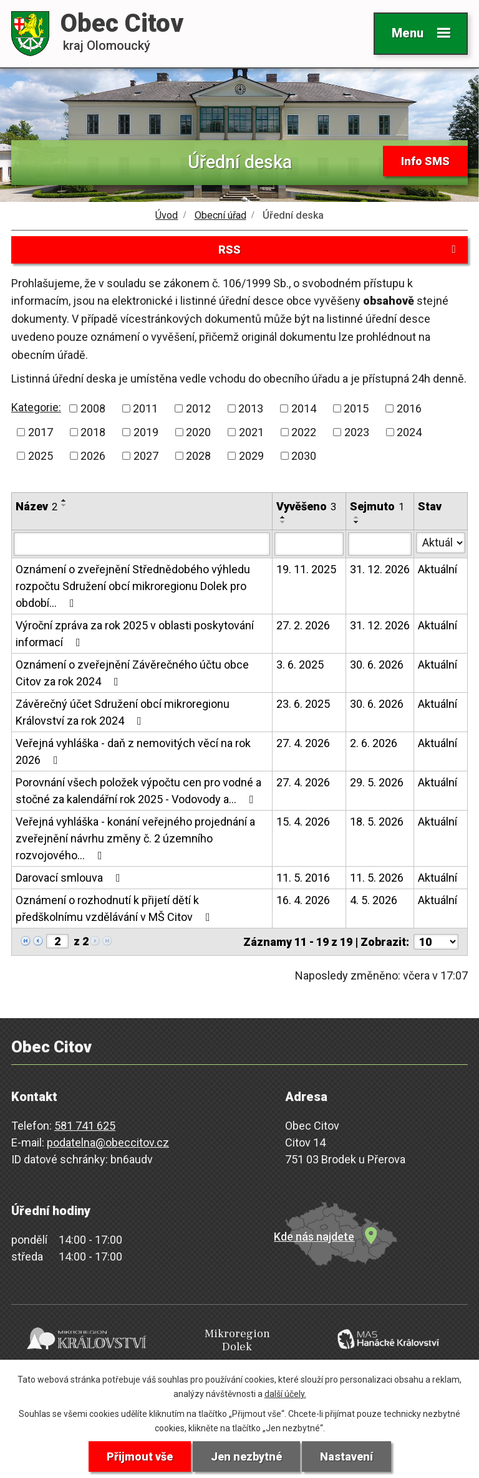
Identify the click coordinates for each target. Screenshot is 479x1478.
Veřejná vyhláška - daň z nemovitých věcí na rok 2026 (133, 751)
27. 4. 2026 (303, 743)
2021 (251, 432)
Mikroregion (237, 1340)
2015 (356, 408)
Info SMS (425, 161)
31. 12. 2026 (380, 569)
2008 (92, 408)
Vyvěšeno (306, 506)
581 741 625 (84, 1125)
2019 (145, 432)
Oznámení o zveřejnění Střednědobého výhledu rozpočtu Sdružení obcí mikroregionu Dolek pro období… (133, 586)
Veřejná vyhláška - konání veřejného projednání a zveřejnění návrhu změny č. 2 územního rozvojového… (135, 838)
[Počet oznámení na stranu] (436, 942)
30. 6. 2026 (377, 664)
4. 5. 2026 (373, 900)
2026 (92, 455)
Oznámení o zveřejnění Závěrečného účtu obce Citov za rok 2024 (132, 673)
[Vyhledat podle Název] (142, 544)
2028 (198, 455)
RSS (339, 249)
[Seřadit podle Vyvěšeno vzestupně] (283, 517)
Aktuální (437, 569)
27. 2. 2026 (303, 625)
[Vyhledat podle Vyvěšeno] (309, 544)
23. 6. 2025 (303, 703)
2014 (303, 408)
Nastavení (346, 1456)
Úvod (166, 215)
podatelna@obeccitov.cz (108, 1142)
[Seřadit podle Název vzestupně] (64, 500)
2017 (40, 432)
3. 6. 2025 (300, 664)
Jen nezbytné (246, 1456)
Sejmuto (377, 506)
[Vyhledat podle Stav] (440, 542)
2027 (145, 455)
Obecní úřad (220, 215)
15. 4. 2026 (303, 821)
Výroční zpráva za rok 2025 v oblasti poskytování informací (135, 634)
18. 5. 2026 (377, 821)
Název (36, 506)
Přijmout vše (140, 1456)
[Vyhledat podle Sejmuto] (380, 544)
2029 (251, 455)
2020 (198, 432)
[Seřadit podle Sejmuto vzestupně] (357, 517)
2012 (198, 408)
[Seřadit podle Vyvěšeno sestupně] (283, 522)
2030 (303, 455)
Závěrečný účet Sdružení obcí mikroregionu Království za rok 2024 (123, 712)
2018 (92, 432)
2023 (356, 432)
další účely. (285, 1394)
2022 (303, 432)
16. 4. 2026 (303, 900)
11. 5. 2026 (377, 877)
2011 (145, 408)
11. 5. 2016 (303, 877)
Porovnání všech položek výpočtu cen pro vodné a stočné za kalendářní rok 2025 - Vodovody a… (138, 791)
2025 (40, 455)
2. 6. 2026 (373, 743)
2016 (409, 408)
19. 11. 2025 (306, 569)
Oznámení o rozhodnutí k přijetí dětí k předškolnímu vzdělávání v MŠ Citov (115, 908)
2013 (250, 408)
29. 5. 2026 (377, 782)
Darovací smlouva (70, 877)
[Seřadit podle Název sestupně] (64, 505)
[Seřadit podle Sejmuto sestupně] (357, 522)
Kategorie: (36, 407)
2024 (409, 432)
